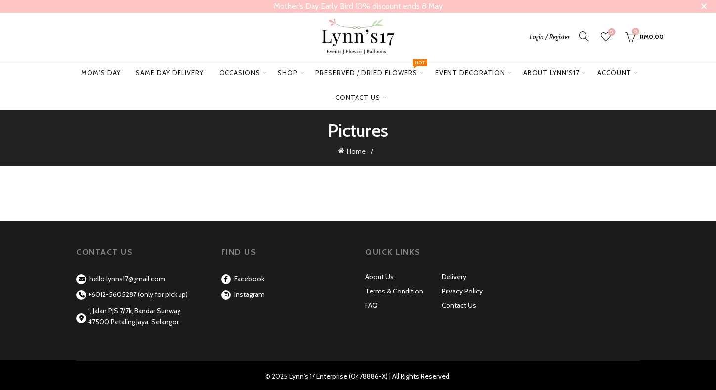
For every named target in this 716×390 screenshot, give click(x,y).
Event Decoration (470, 73)
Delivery (454, 275)
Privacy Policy (462, 289)
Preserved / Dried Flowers (370, 68)
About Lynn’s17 (551, 73)
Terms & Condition (394, 289)
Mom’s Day (101, 73)
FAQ (371, 303)
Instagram (243, 293)
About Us (379, 275)
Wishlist (610, 32)
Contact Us (357, 97)
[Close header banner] (701, 6)
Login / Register (550, 37)
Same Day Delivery (170, 73)
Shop (288, 73)
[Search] (584, 36)
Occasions (239, 73)
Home (356, 150)
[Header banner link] (343, 6)
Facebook (242, 277)
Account (614, 73)
